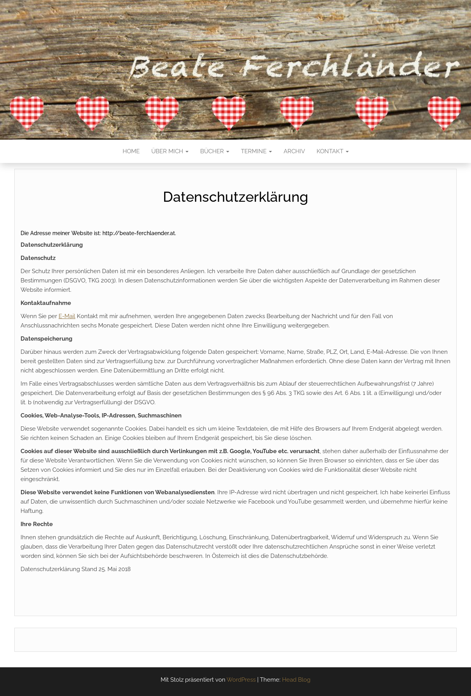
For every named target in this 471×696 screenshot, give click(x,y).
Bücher (214, 151)
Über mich (170, 151)
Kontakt (333, 151)
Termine (256, 151)
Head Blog (296, 679)
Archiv (294, 151)
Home (131, 151)
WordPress (241, 679)
